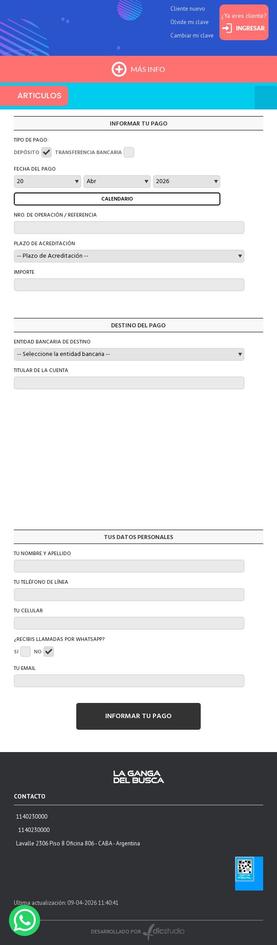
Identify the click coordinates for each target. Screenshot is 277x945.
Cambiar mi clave (192, 35)
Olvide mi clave (189, 22)
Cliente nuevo (187, 9)
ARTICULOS (39, 95)
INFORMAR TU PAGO (138, 716)
